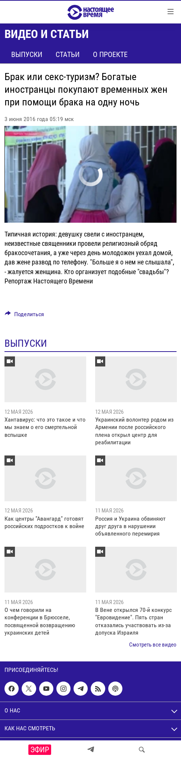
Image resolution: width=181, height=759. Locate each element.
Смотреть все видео (153, 644)
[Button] (24, 316)
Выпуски (26, 54)
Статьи (67, 54)
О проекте (110, 54)
